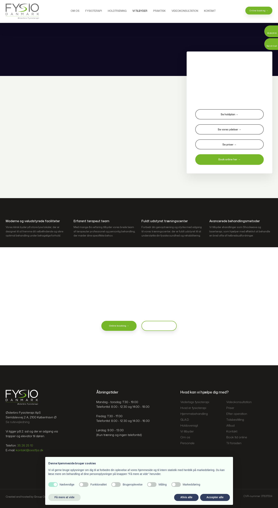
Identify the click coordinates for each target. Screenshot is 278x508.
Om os (75, 11)
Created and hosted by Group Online (28, 496)
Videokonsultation (185, 11)
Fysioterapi (93, 11)
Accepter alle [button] (214, 497)
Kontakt (210, 11)
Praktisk (159, 11)
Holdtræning (117, 11)
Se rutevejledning (18, 422)
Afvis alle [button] (186, 497)
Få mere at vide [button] (65, 497)
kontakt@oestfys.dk (29, 450)
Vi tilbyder (139, 11)
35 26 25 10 (25, 445)
